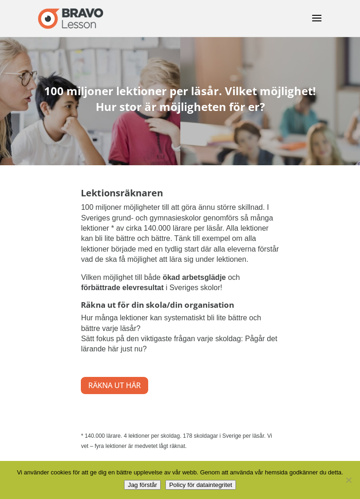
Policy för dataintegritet (200, 484)
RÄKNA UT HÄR (114, 385)
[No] (348, 480)
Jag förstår (142, 484)
